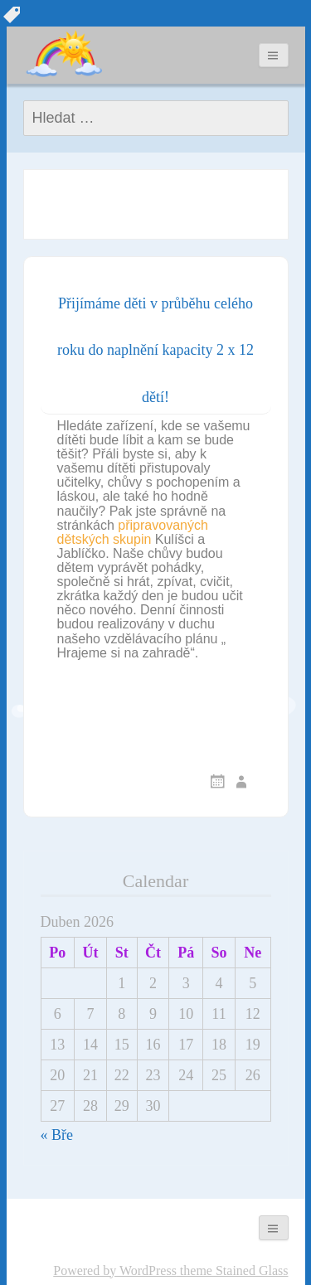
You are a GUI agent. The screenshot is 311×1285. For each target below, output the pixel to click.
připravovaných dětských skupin (132, 532)
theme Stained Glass (233, 1270)
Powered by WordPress (115, 1270)
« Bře (57, 1135)
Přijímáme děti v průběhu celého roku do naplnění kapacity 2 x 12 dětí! (155, 350)
